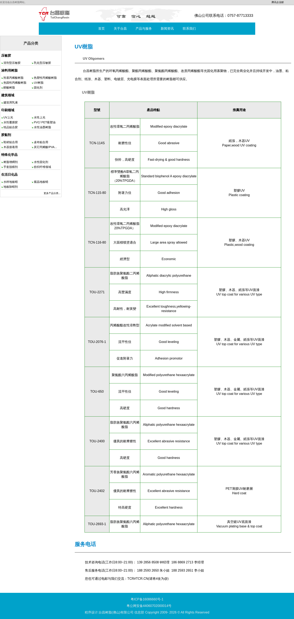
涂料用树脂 (9, 70)
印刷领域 (7, 110)
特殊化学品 (9, 154)
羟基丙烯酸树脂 (13, 77)
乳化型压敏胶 (42, 62)
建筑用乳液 (10, 102)
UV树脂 (38, 82)
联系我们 (189, 28)
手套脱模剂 (10, 167)
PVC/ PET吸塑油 (45, 122)
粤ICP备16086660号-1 (147, 599)
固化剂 (38, 87)
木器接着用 (10, 147)
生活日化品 (9, 174)
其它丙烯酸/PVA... (45, 147)
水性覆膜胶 (10, 122)
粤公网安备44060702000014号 (149, 606)
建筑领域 (7, 95)
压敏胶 (6, 55)
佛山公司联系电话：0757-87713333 (223, 15)
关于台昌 (120, 28)
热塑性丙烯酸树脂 (45, 77)
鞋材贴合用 (10, 142)
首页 (101, 28)
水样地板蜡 (10, 181)
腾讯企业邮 (278, 2)
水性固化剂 (41, 162)
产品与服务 (144, 28)
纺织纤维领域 (42, 167)
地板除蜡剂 (10, 186)
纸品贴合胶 (10, 127)
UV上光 (8, 117)
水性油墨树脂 (42, 127)
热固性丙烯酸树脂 (14, 82)
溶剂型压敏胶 (12, 62)
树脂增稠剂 (10, 162)
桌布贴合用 (41, 142)
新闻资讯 (167, 28)
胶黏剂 (6, 135)
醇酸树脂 (9, 87)
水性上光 (39, 117)
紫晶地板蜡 (41, 181)
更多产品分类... (52, 193)
